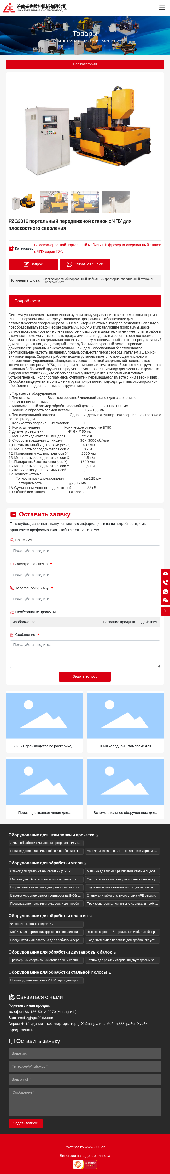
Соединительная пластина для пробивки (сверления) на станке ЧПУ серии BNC (68, 940)
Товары (84, 34)
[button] (155, 131)
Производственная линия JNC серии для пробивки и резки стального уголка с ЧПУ (70, 903)
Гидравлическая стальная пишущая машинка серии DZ (127, 887)
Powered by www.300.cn (85, 1147)
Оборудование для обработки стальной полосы (60, 972)
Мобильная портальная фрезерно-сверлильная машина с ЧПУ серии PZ (63, 932)
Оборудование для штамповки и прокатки (54, 835)
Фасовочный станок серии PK (31, 924)
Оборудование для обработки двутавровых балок (63, 952)
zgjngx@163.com (40, 1018)
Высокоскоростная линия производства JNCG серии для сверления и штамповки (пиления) (76, 895)
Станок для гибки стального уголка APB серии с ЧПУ (125, 895)
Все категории (85, 64)
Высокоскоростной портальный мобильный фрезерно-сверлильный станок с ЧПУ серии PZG (97, 280)
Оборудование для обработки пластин (51, 916)
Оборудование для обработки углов (48, 863)
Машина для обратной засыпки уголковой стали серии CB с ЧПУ (57, 879)
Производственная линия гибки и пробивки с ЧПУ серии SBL (54, 851)
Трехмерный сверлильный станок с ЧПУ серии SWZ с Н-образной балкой (63, 960)
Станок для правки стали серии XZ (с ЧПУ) (41, 871)
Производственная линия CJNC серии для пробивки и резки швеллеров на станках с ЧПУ (75, 980)
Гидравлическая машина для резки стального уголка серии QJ (55, 887)
